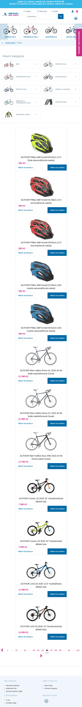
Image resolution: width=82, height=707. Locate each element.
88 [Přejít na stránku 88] (56, 650)
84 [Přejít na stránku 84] (38, 650)
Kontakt (55, 11)
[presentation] (3, 31)
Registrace (77, 11)
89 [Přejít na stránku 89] (60, 650)
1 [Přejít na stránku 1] (7, 650)
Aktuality (28, 11)
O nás (8, 700)
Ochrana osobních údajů (14, 691)
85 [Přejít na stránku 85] (43, 650)
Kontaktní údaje (11, 703)
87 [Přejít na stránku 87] (51, 650)
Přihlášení (72, 11)
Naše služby (43, 11)
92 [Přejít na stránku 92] (69, 650)
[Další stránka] (40, 655)
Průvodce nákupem (50, 688)
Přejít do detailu (23, 165)
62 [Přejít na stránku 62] (25, 650)
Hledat (61, 16)
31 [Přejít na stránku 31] (16, 650)
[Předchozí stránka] (3, 650)
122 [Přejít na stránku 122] (77, 650)
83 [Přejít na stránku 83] (34, 650)
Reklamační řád (11, 688)
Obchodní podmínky (12, 685)
